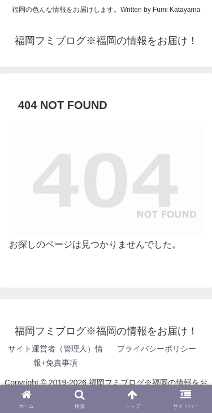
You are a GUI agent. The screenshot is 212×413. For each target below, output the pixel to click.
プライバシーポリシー (156, 348)
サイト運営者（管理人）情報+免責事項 (55, 355)
